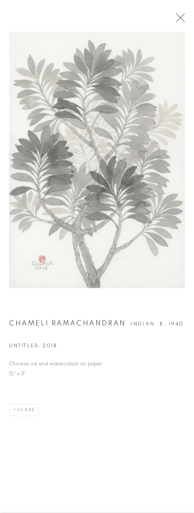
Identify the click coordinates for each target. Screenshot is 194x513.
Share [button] (26, 411)
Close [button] (178, 20)
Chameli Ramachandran (67, 324)
